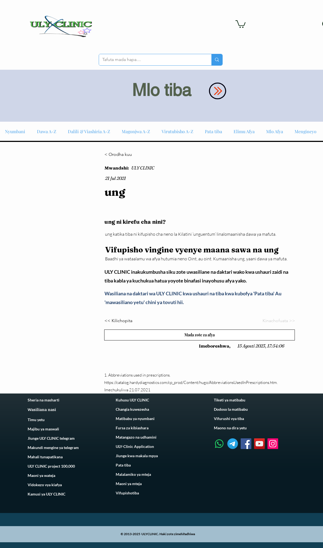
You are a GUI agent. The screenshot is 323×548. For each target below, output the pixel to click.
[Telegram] (232, 443)
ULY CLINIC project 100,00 (50, 466)
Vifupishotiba (127, 493)
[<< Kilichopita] (122, 321)
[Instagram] (272, 443)
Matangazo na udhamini (136, 437)
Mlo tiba (161, 90)
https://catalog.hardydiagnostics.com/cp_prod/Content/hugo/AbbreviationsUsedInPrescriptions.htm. (191, 382)
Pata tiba (123, 465)
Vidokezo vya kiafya (45, 484)
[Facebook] (246, 443)
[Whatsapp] (219, 443)
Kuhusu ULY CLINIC (132, 400)
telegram (71, 447)
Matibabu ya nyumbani (135, 418)
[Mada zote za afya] (199, 335)
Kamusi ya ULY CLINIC (46, 494)
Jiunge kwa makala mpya (137, 455)
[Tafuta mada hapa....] (151, 59)
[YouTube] (259, 443)
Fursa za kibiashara (132, 427)
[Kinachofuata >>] (277, 321)
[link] (240, 23)
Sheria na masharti (43, 400)
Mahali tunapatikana (45, 456)
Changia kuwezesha (132, 409)
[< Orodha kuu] (122, 154)
